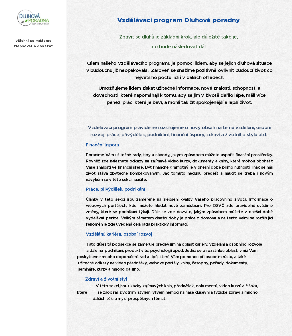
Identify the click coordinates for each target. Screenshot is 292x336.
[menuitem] (33, 175)
